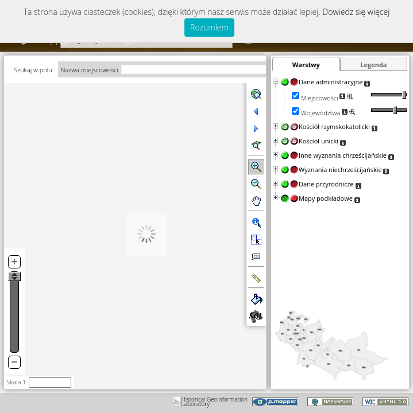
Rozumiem (209, 27)
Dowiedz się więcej (355, 11)
